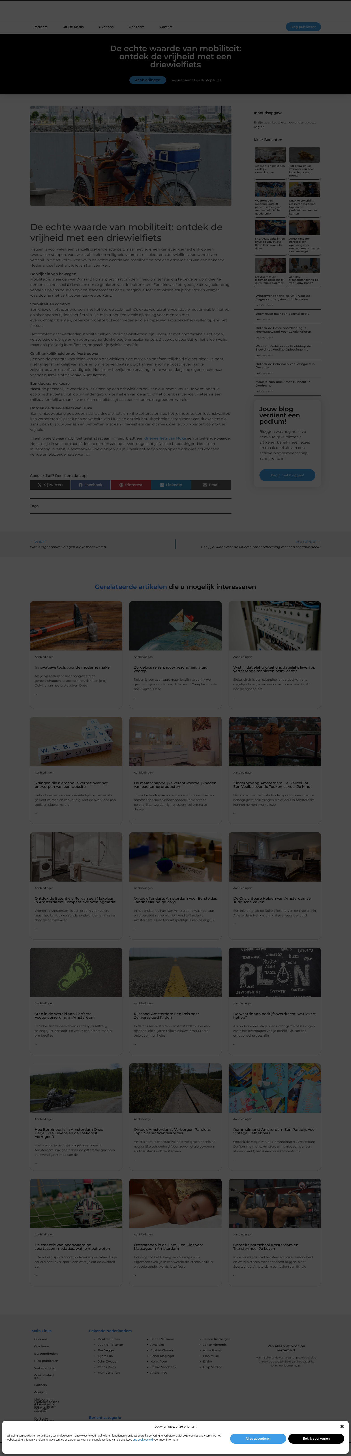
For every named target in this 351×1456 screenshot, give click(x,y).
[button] (342, 1426)
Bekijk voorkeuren (316, 1439)
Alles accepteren (258, 1439)
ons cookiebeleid (143, 1439)
